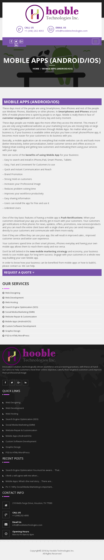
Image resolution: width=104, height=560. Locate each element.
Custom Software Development (20, 326)
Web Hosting (11, 302)
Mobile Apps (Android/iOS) (18, 321)
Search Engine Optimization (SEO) (21, 307)
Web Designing (12, 292)
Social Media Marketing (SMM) (20, 311)
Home (36, 68)
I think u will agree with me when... (22, 475)
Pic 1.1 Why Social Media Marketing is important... (29, 486)
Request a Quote (19, 272)
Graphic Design (12, 330)
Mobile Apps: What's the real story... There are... (29, 481)
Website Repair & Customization (21, 316)
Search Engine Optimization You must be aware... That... (33, 470)
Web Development (14, 297)
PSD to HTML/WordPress (17, 335)
